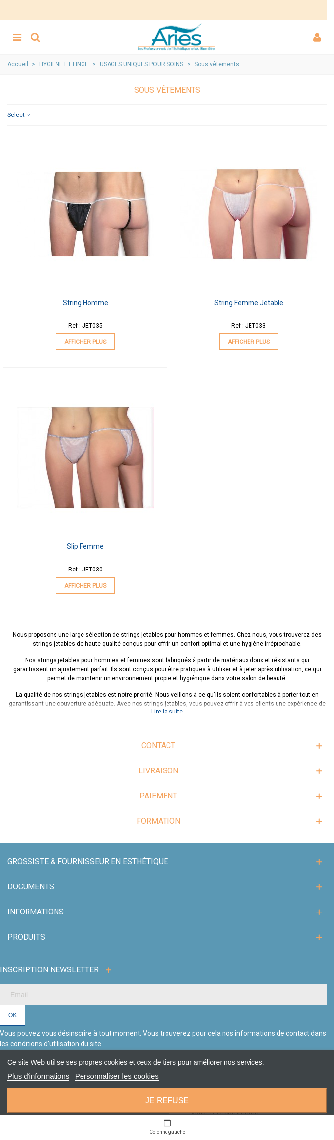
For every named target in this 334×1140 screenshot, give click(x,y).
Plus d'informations (38, 1076)
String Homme (85, 303)
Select (19, 115)
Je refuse (167, 1100)
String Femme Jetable (248, 303)
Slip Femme (85, 546)
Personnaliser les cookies (117, 1076)
